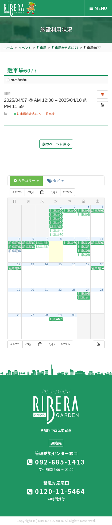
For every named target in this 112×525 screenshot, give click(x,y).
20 (32, 289)
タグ (55, 181)
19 (18, 289)
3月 (31, 192)
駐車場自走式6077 (28, 113)
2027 (68, 192)
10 (87, 238)
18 (101, 264)
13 (32, 264)
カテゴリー (26, 181)
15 (60, 264)
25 (101, 289)
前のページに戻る (56, 143)
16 (73, 264)
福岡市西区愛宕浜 (56, 430)
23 (73, 289)
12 (18, 264)
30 (73, 315)
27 (32, 315)
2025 (17, 192)
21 (46, 289)
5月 (54, 192)
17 (87, 264)
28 (46, 315)
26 (18, 315)
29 (60, 315)
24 (87, 289)
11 (101, 238)
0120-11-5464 (56, 491)
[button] (102, 105)
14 (46, 264)
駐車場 (50, 113)
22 (60, 289)
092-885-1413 (56, 461)
